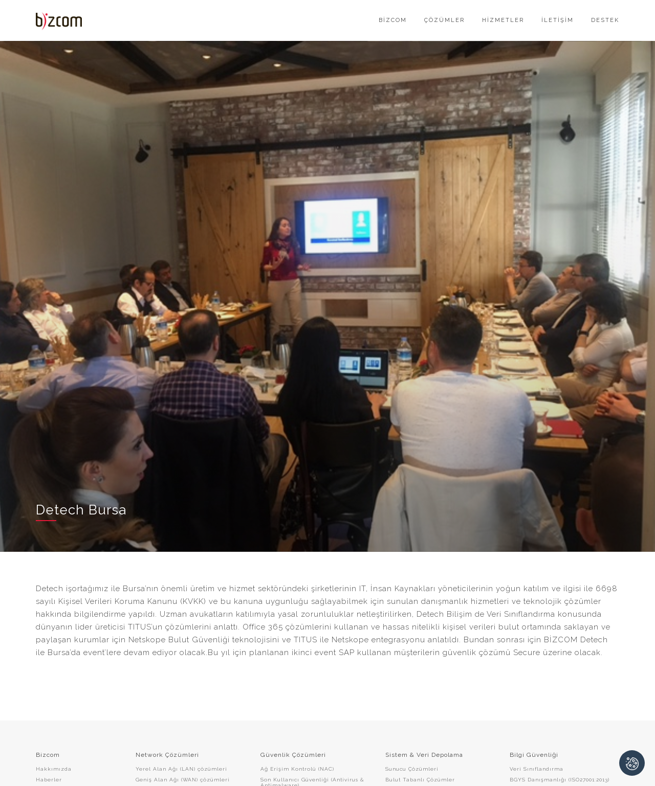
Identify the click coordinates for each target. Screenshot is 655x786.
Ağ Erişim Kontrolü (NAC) (297, 769)
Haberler (49, 779)
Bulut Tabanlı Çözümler (420, 779)
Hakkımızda (54, 769)
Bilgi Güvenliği (534, 754)
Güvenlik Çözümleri (293, 754)
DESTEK (605, 20)
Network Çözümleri (167, 754)
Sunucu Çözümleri (412, 769)
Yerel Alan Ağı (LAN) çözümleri (181, 769)
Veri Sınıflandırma (536, 769)
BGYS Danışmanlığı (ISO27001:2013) (559, 779)
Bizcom (48, 754)
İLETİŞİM (557, 20)
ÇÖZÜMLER (444, 20)
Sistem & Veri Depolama (424, 754)
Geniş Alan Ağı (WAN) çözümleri (183, 779)
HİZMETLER (503, 20)
